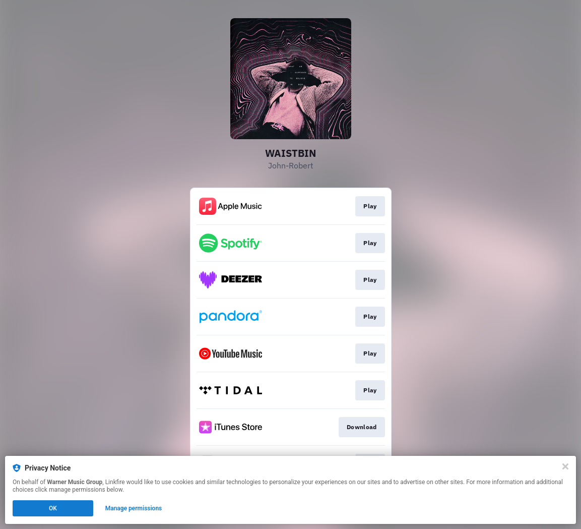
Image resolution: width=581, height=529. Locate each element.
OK (53, 508)
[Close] (565, 466)
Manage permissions (133, 508)
